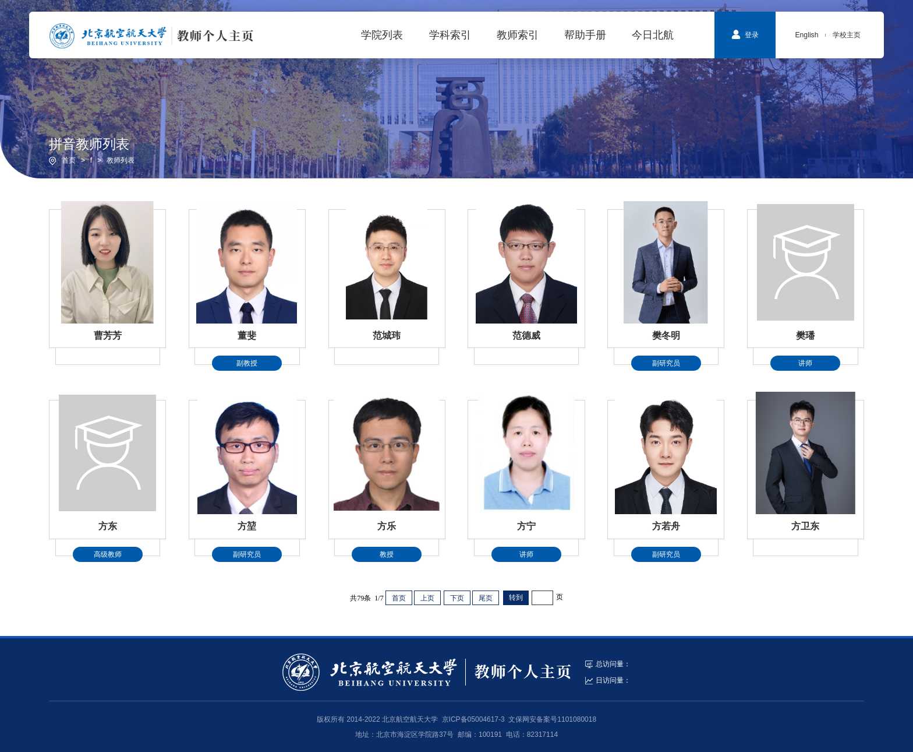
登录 (745, 34)
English (806, 35)
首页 (69, 160)
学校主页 (847, 35)
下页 (457, 598)
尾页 (486, 598)
